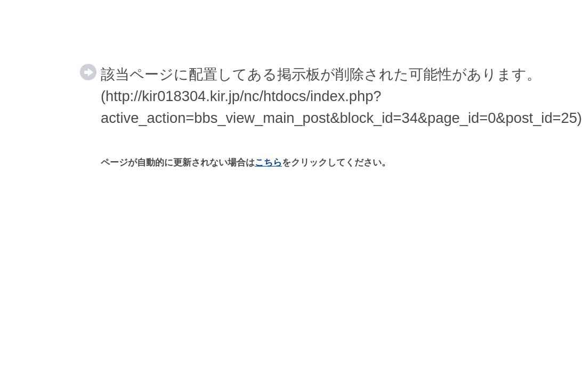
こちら (268, 162)
